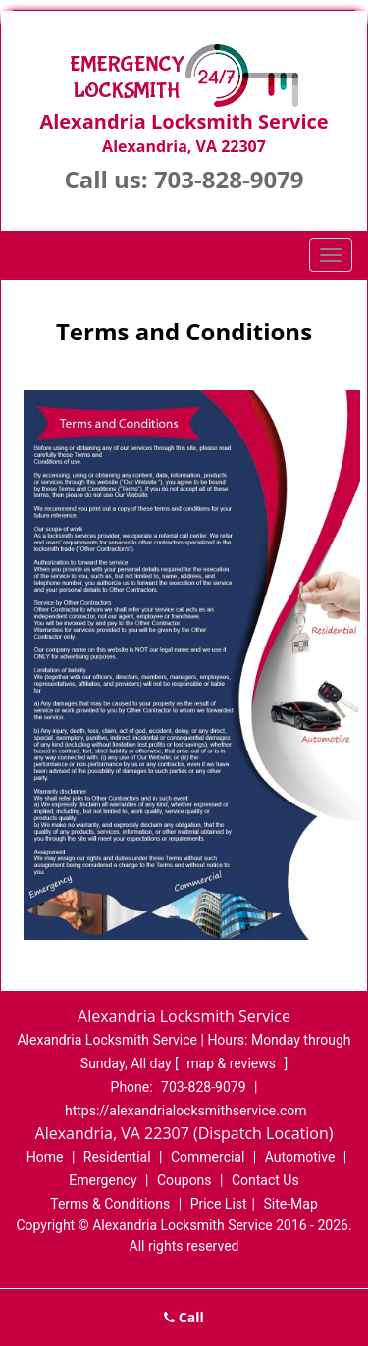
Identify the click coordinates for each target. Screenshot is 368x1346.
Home (45, 1157)
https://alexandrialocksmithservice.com (186, 1110)
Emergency (102, 1180)
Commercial (207, 1157)
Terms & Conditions (110, 1204)
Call (184, 1317)
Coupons (184, 1180)
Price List (218, 1204)
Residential (117, 1157)
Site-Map (291, 1204)
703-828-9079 (229, 179)
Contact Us (265, 1180)
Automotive (300, 1157)
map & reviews (232, 1063)
